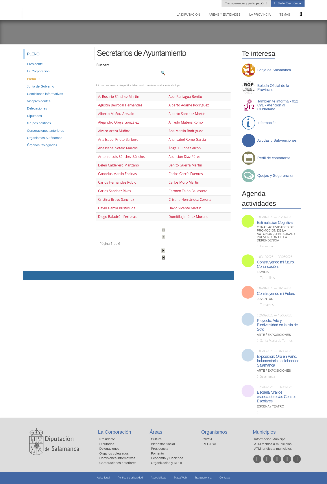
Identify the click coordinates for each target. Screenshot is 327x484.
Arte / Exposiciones (274, 334)
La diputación (188, 14)
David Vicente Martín (184, 208)
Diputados (34, 116)
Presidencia (159, 448)
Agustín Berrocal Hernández (120, 105)
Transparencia (203, 477)
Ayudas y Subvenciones (277, 140)
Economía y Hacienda (167, 458)
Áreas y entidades (224, 14)
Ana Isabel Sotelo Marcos (117, 148)
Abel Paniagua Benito (185, 96)
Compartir (28, 275)
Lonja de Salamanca (274, 70)
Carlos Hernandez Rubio (117, 182)
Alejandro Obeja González (118, 122)
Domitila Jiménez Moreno (188, 216)
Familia (263, 272)
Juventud (265, 299)
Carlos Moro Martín (183, 182)
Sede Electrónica (289, 3)
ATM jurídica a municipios (273, 448)
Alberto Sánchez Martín (186, 113)
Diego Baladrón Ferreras (117, 216)
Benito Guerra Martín (185, 165)
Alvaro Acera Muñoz (113, 131)
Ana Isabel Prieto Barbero (118, 139)
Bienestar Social (163, 444)
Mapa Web (180, 477)
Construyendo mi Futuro (276, 293)
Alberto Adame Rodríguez (188, 105)
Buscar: (102, 65)
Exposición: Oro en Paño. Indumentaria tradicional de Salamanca (278, 360)
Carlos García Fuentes (185, 174)
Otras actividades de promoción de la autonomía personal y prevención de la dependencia (276, 234)
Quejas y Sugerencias (275, 176)
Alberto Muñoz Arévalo (116, 113)
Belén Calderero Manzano (118, 165)
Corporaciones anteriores (45, 130)
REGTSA (209, 444)
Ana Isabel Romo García (187, 139)
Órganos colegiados (114, 453)
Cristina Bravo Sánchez (116, 199)
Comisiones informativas (45, 94)
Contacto (225, 477)
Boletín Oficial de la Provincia (273, 88)
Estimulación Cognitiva (275, 222)
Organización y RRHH (167, 463)
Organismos (214, 432)
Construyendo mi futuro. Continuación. (276, 264)
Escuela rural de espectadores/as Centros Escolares (276, 396)
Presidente (35, 64)
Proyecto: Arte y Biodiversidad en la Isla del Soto (277, 325)
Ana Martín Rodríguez (185, 131)
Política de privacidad (130, 477)
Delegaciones (37, 108)
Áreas (156, 432)
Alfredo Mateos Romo (185, 122)
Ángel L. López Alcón (184, 148)
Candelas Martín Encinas (117, 174)
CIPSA (207, 439)
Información (267, 123)
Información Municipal (270, 439)
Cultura (156, 439)
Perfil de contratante (273, 158)
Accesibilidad (158, 477)
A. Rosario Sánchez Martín (118, 96)
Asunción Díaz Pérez (184, 156)
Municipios (264, 432)
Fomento (157, 453)
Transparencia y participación (245, 3)
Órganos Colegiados (42, 145)
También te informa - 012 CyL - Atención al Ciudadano (277, 105)
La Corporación (38, 71)
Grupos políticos (39, 123)
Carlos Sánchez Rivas (114, 191)
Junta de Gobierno (40, 86)
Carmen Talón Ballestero (187, 191)
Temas (284, 14)
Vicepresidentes (38, 101)
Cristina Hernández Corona (189, 199)
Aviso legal (103, 477)
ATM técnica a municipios (273, 444)
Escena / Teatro (270, 406)
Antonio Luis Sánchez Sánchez (121, 156)
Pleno (31, 79)
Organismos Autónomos (44, 138)
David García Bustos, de (116, 208)
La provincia (260, 14)
